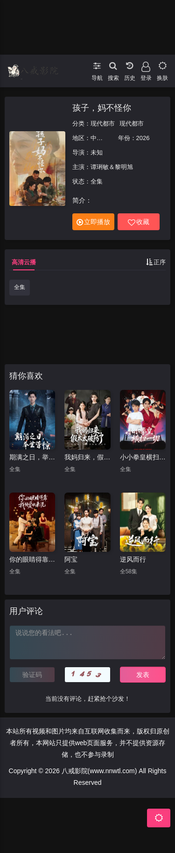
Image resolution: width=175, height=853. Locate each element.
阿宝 (70, 559)
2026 (143, 137)
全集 (19, 287)
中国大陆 (103, 137)
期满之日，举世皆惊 (32, 457)
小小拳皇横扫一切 (143, 457)
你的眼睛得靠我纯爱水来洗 (32, 559)
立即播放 (93, 222)
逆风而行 (133, 559)
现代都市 (103, 123)
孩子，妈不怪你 (101, 108)
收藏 (138, 222)
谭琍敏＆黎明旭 (112, 166)
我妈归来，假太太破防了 (87, 457)
